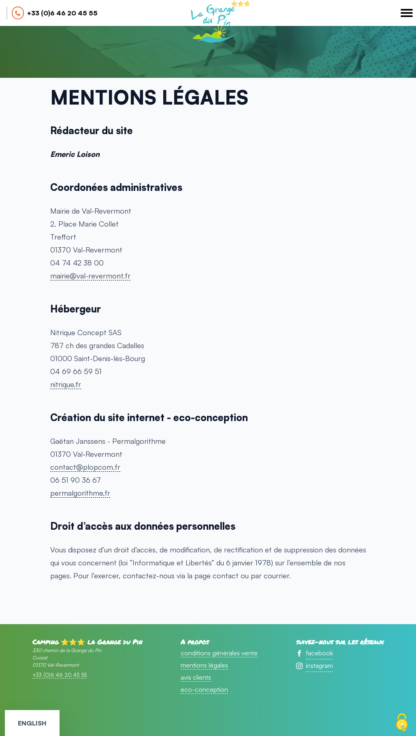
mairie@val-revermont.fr (90, 275)
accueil (213, 22)
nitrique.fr (65, 384)
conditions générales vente (219, 653)
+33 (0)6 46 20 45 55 (62, 13)
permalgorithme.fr (80, 492)
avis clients (196, 677)
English (32, 723)
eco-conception (204, 689)
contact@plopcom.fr (85, 466)
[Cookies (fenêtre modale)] (402, 722)
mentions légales (204, 665)
